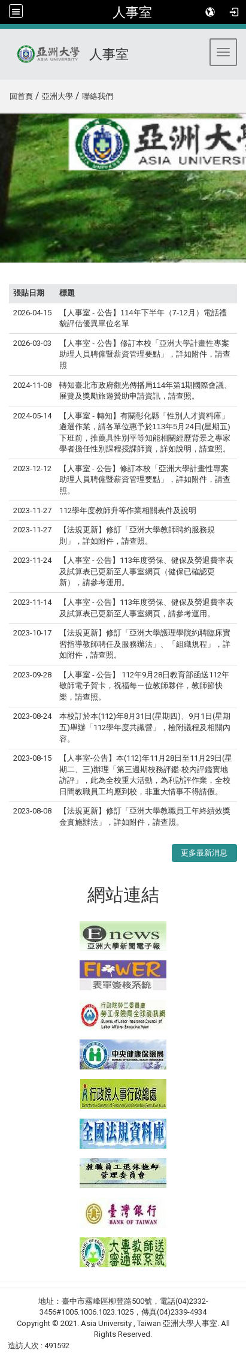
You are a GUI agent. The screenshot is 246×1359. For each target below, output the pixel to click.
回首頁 (21, 96)
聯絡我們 (97, 96)
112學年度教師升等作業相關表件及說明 (127, 510)
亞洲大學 (57, 96)
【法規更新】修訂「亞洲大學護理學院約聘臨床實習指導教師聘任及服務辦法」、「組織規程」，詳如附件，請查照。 (144, 643)
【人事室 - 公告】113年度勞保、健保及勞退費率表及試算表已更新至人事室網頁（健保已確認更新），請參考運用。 (146, 571)
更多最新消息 (204, 852)
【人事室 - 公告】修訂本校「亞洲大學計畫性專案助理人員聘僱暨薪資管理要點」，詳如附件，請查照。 (144, 479)
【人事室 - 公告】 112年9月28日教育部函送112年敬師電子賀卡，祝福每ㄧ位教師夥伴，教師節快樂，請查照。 (144, 685)
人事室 (132, 12)
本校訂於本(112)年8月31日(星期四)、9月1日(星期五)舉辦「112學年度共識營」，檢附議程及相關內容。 (144, 727)
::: (5, 94)
